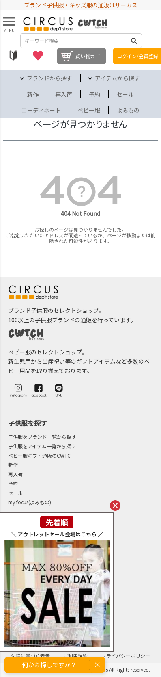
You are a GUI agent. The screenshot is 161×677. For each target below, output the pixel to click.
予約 (94, 94)
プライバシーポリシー (125, 655)
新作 (33, 94)
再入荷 (63, 94)
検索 (134, 41)
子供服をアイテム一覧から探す (42, 446)
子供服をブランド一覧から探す (42, 436)
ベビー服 (88, 110)
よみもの (128, 110)
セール (125, 94)
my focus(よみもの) (29, 502)
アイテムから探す (117, 78)
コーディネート (41, 110)
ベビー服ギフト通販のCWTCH (41, 455)
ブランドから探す (49, 78)
